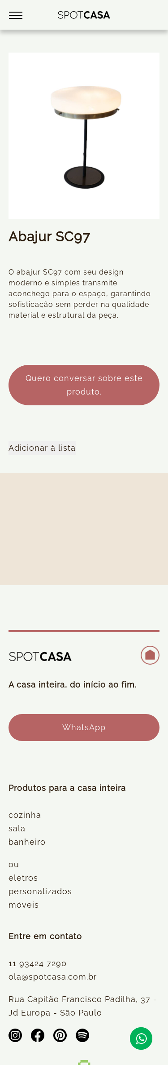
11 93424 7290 (38, 963)
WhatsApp (84, 727)
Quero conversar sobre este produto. (84, 384)
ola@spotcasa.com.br (53, 976)
